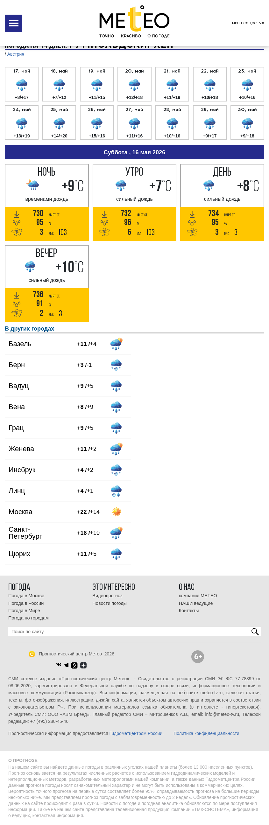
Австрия (15, 54)
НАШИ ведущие (196, 603)
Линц (17, 491)
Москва (20, 512)
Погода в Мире (24, 610)
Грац (16, 428)
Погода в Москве (26, 595)
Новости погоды (109, 603)
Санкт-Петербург (25, 532)
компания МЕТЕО (198, 595)
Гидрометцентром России (135, 733)
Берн (17, 365)
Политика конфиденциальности (206, 733)
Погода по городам (28, 617)
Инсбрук (22, 470)
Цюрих (19, 554)
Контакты (189, 610)
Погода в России (26, 603)
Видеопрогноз (107, 595)
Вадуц (19, 386)
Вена (17, 407)
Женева (21, 449)
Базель (20, 344)
